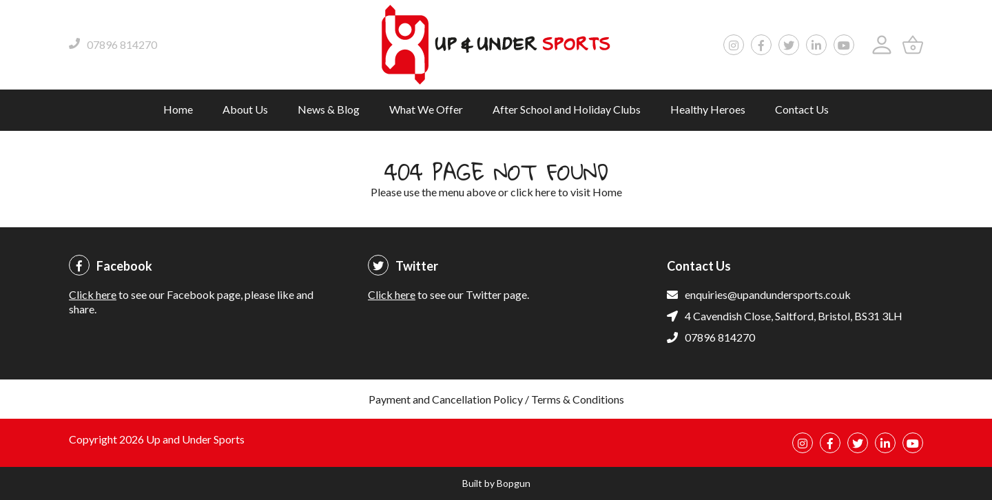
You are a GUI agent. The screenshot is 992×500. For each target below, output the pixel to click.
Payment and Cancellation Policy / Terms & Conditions (496, 399)
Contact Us (802, 109)
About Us (245, 109)
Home (178, 109)
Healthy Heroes (707, 109)
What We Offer (426, 109)
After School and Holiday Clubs (567, 109)
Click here (92, 294)
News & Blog (329, 109)
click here (533, 191)
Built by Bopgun (496, 483)
